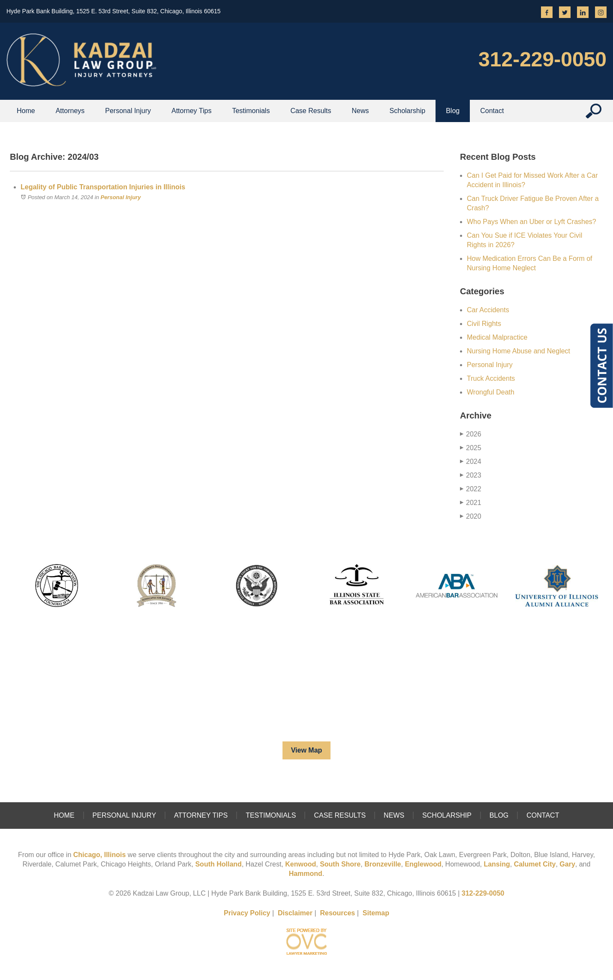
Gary (567, 864)
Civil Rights (484, 323)
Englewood (423, 864)
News (360, 110)
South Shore (340, 864)
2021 (470, 502)
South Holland (218, 864)
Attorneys (70, 110)
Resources (337, 913)
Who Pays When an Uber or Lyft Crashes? (531, 221)
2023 (470, 475)
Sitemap (376, 913)
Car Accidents (488, 310)
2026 (470, 434)
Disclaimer (295, 913)
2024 (470, 461)
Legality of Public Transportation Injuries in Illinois (103, 187)
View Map (306, 750)
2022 (470, 488)
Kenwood (300, 864)
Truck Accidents (491, 378)
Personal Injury (128, 110)
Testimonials (251, 110)
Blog (453, 110)
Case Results (310, 110)
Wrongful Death (490, 392)
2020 (470, 516)
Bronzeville (382, 864)
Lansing (497, 864)
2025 (470, 447)
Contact (542, 815)
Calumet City (535, 864)
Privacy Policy (247, 913)
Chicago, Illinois (99, 854)
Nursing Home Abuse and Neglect (518, 351)
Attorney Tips (191, 110)
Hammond (305, 873)
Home (26, 110)
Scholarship (408, 110)
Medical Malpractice (497, 337)
